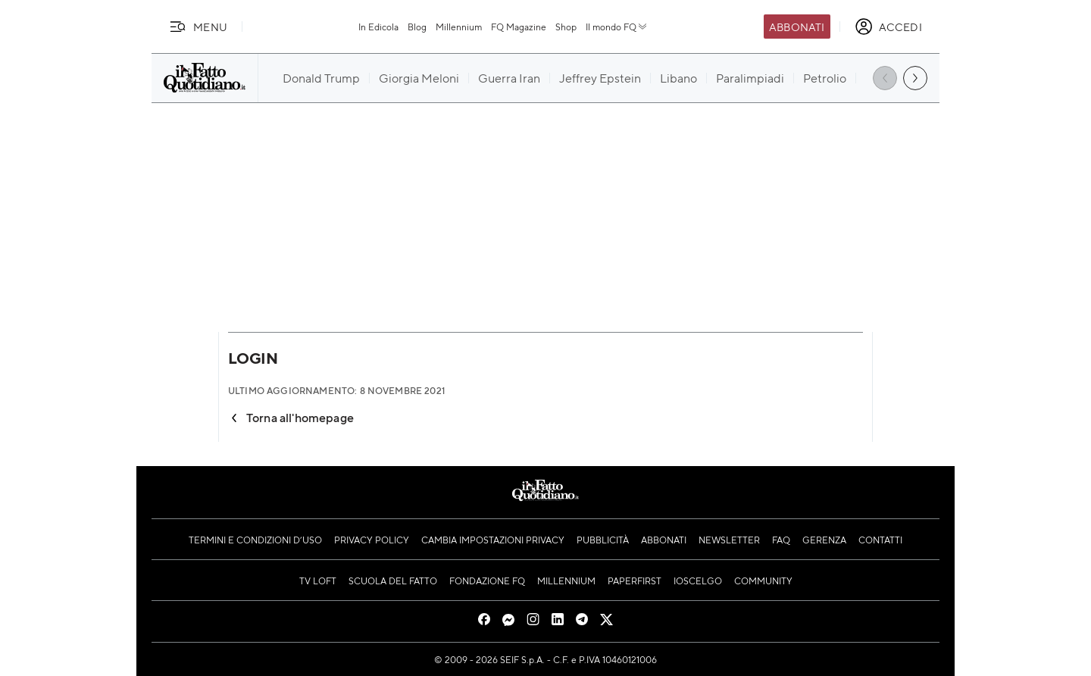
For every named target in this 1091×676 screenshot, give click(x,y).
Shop (566, 26)
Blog (417, 26)
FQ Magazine (518, 26)
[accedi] (888, 26)
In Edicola (378, 26)
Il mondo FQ (617, 26)
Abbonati (796, 26)
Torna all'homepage (291, 417)
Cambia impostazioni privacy (492, 540)
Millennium (459, 26)
